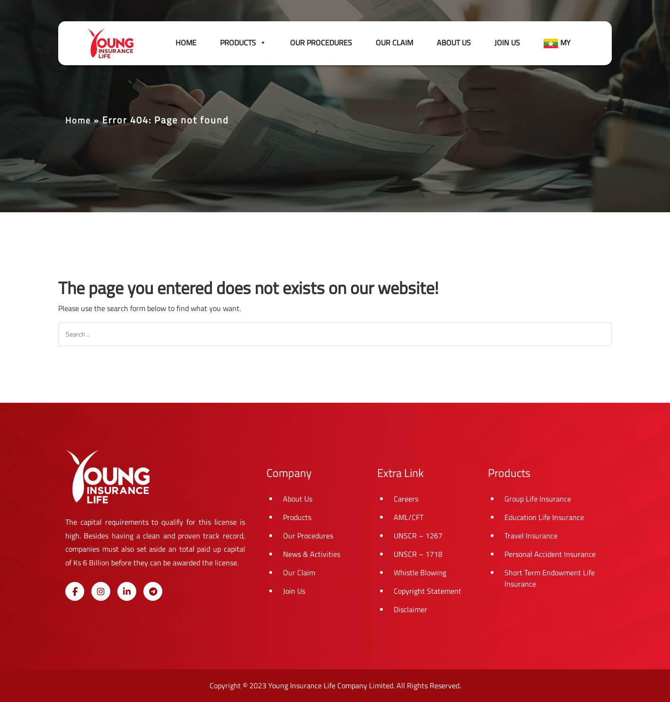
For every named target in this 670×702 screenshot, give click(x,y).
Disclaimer (410, 609)
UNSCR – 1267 (418, 535)
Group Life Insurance (537, 498)
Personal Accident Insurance (550, 554)
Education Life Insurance (544, 517)
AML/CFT (408, 517)
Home (186, 42)
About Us (454, 42)
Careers (406, 498)
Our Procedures (321, 42)
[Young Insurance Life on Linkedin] (126, 591)
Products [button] (243, 42)
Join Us (507, 42)
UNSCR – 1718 (418, 554)
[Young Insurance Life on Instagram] (100, 591)
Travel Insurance (530, 535)
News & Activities (311, 554)
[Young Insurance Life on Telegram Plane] (152, 591)
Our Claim (394, 42)
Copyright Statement (427, 591)
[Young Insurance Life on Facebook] (74, 591)
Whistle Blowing (420, 572)
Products (297, 517)
